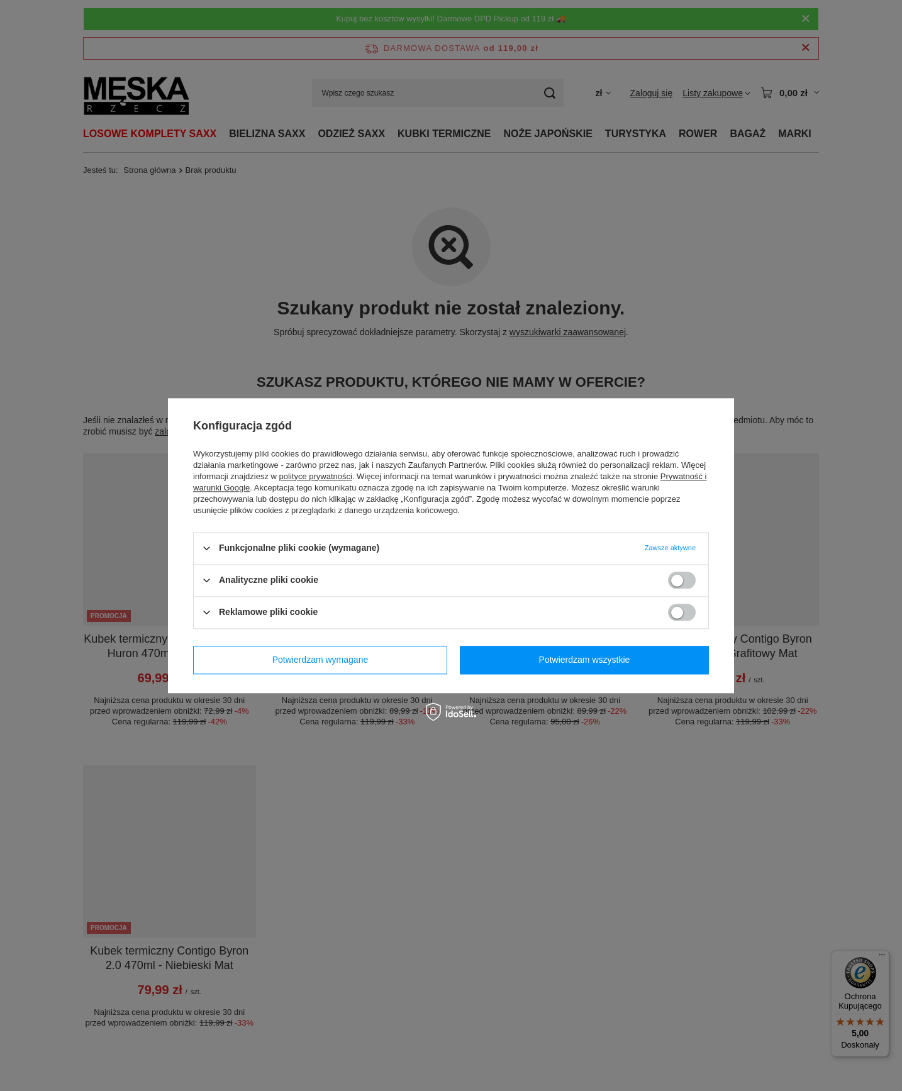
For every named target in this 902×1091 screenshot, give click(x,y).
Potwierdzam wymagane (320, 660)
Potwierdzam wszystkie (584, 660)
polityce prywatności (315, 476)
